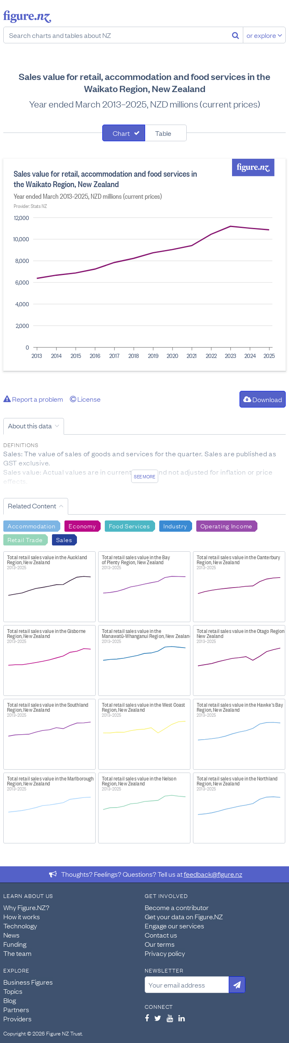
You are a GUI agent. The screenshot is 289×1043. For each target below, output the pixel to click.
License (85, 398)
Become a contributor (177, 907)
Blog (9, 1000)
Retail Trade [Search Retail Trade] (25, 539)
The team (17, 953)
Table (163, 133)
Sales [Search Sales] (64, 539)
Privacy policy (165, 953)
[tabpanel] (144, 265)
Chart (121, 133)
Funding (14, 943)
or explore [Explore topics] (264, 35)
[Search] (235, 35)
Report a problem (33, 398)
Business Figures (28, 981)
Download (262, 399)
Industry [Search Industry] (175, 525)
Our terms (160, 943)
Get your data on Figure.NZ (184, 916)
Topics (12, 990)
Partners (16, 1009)
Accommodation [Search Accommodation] (31, 525)
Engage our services (174, 925)
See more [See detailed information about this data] (144, 476)
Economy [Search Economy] (82, 525)
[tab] (123, 133)
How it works (21, 916)
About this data (30, 425)
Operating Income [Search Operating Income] (226, 525)
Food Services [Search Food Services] (129, 525)
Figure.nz (27, 16)
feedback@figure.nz (213, 873)
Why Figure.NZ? (26, 907)
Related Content (32, 505)
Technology (20, 925)
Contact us (161, 934)
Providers (17, 1018)
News (11, 934)
